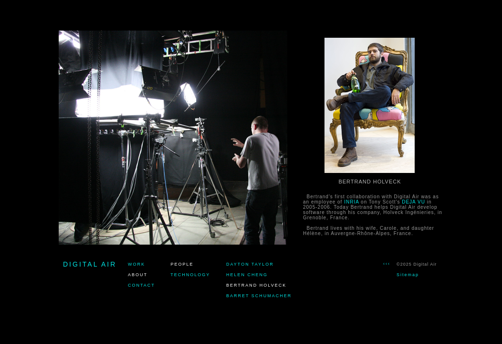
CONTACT (141, 285)
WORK (136, 264)
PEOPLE (182, 264)
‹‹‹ (386, 263)
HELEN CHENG (247, 274)
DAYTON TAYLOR (250, 264)
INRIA (351, 201)
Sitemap (408, 274)
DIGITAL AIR (89, 264)
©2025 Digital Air (417, 264)
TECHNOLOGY (190, 274)
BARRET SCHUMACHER (259, 295)
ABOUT (137, 274)
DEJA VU (413, 201)
